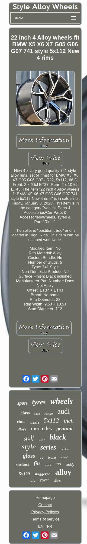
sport (22, 403)
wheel (64, 457)
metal (48, 465)
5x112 (51, 420)
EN (41, 526)
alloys (21, 429)
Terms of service (45, 519)
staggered (43, 474)
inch (69, 421)
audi (63, 411)
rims (21, 421)
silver (57, 480)
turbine (65, 449)
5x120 (24, 473)
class (25, 412)
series (48, 447)
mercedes (41, 428)
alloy (63, 472)
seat (41, 458)
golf (29, 437)
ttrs (58, 464)
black (57, 437)
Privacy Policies (45, 512)
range (49, 413)
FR (49, 526)
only (42, 439)
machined (22, 464)
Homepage (45, 497)
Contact (45, 505)
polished (34, 422)
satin (37, 413)
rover (44, 480)
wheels (61, 401)
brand (52, 457)
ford (32, 480)
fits (37, 463)
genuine (64, 428)
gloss (29, 455)
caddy (69, 464)
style (28, 447)
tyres (38, 402)
